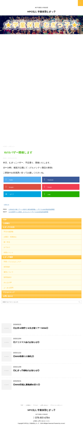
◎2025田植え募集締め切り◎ (26, 385)
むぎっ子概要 (8, 257)
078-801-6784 (41, 417)
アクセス (35, 405)
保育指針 (7, 267)
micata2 (63, 423)
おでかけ (7, 247)
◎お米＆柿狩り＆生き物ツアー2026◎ (30, 328)
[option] (41, 24)
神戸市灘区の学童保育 (41, 414)
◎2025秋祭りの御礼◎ (23, 357)
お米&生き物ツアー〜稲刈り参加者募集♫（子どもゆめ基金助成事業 (32, 209)
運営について (8, 272)
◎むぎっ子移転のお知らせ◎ (26, 371)
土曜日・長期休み (10, 237)
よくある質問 (8, 288)
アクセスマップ (8, 292)
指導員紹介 (8, 277)
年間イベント (8, 252)
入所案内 (6, 223)
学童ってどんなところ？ (12, 262)
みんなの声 (8, 282)
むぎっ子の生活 (8, 227)
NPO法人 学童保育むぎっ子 (41, 12)
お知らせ (6, 204)
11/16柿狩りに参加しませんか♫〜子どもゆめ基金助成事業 (28, 212)
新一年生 (7, 242)
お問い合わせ (8, 296)
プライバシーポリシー (56, 405)
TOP (4, 220)
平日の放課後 (8, 232)
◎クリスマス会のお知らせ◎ (26, 342)
